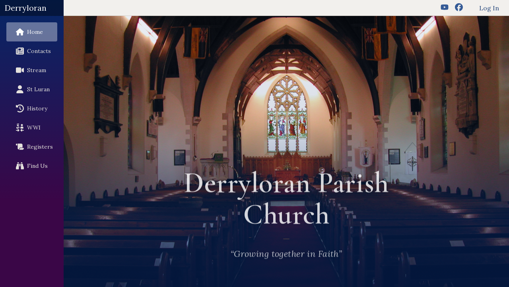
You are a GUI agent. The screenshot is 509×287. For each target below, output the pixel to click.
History (30, 108)
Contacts (32, 51)
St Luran (31, 89)
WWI (27, 128)
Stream (29, 70)
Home (28, 32)
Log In (489, 8)
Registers (33, 147)
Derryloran (26, 8)
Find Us (30, 166)
